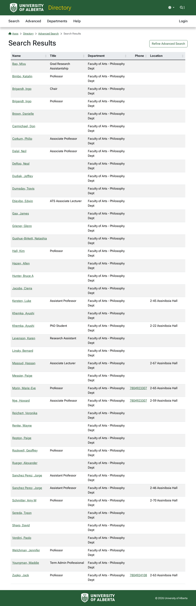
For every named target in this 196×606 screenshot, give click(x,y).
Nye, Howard (21, 400)
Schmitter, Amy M (24, 500)
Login (183, 21)
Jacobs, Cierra (22, 288)
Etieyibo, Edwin (22, 201)
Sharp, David (21, 525)
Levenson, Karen (23, 338)
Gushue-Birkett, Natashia (29, 238)
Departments (57, 21)
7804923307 (138, 388)
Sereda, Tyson (22, 513)
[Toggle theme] (171, 7)
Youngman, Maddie (25, 563)
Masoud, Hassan (23, 363)
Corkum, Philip (22, 138)
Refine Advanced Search (168, 43)
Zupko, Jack (20, 575)
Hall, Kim (18, 251)
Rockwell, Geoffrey (25, 450)
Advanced (33, 21)
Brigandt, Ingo (21, 89)
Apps (13, 33)
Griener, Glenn (22, 226)
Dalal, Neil (19, 151)
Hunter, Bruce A (22, 276)
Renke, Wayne (22, 425)
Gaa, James (20, 213)
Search (13, 21)
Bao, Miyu (19, 64)
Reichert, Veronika (24, 413)
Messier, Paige (22, 375)
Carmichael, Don (23, 126)
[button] (46, 56)
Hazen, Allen (21, 263)
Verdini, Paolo (21, 538)
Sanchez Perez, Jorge (27, 475)
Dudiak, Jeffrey (22, 176)
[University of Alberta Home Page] (26, 7)
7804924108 (138, 575)
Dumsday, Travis (23, 188)
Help (77, 21)
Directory (59, 7)
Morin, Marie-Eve (24, 388)
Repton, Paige (21, 438)
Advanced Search (48, 33)
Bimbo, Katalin (22, 76)
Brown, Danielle (23, 114)
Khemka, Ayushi (23, 313)
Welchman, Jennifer (26, 550)
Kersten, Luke (21, 301)
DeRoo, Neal (20, 163)
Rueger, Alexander (24, 463)
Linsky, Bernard (22, 351)
